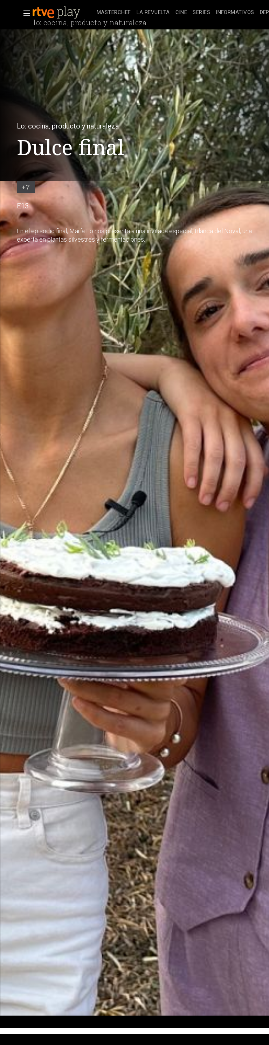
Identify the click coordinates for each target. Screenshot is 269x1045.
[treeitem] (114, 13)
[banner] (63, 13)
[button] (24, 13)
